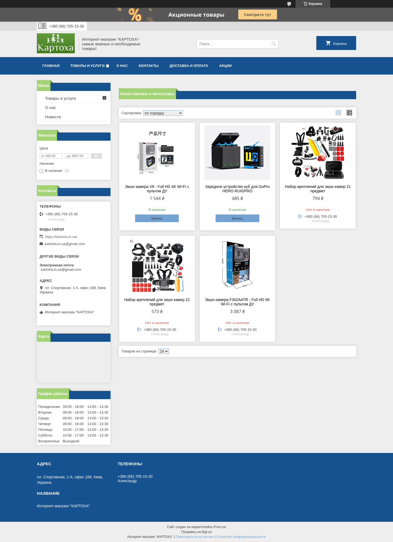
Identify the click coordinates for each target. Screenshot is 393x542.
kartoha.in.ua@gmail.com (65, 244)
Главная (50, 66)
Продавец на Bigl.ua (196, 532)
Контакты (149, 66)
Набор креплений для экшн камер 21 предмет (318, 188)
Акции (225, 66)
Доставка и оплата (188, 66)
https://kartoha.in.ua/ (61, 237)
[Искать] (273, 44)
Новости (53, 116)
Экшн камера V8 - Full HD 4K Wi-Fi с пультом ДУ (157, 188)
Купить (157, 218)
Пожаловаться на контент (195, 537)
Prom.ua (220, 527)
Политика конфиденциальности (241, 537)
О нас (122, 66)
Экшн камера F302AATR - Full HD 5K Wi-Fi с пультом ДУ (237, 301)
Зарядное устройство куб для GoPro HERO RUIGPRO (237, 188)
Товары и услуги (87, 66)
